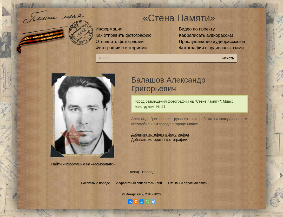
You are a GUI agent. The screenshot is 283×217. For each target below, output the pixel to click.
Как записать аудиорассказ (206, 35)
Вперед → (150, 172)
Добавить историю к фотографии (159, 140)
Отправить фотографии (120, 41)
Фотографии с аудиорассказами (211, 47)
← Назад (131, 172)
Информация (109, 29)
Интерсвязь (134, 194)
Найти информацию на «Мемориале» (83, 164)
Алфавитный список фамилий (139, 183)
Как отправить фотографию (124, 35)
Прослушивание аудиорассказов (212, 41)
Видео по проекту (197, 29)
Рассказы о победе (95, 183)
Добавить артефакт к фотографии (160, 134)
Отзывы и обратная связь (187, 183)
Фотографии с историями (121, 47)
